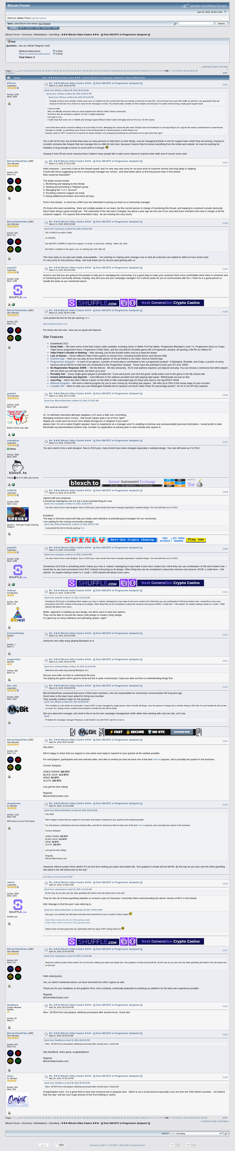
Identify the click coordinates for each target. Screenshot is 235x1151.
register (42, 18)
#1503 (225, 223)
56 (107, 71)
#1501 (225, 85)
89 (12, 73)
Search (29, 28)
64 (131, 71)
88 (9, 73)
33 (40, 71)
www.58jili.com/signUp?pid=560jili (57, 877)
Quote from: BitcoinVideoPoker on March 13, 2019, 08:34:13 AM (71, 524)
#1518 (225, 1007)
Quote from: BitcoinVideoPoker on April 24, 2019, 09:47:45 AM (70, 811)
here (87, 318)
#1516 (225, 884)
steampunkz (14, 803)
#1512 (225, 661)
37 (52, 71)
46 (78, 71)
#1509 (225, 549)
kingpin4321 (14, 659)
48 (84, 71)
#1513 (225, 687)
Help (22, 28)
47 (81, 71)
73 (157, 71)
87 (6, 73)
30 (31, 71)
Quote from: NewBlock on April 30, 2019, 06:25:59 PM (67, 1041)
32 (37, 71)
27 (22, 71)
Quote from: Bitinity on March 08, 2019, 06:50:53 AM (66, 90)
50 (90, 71)
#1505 (225, 312)
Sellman (11, 590)
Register (46, 28)
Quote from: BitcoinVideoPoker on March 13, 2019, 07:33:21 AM (71, 401)
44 (72, 71)
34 (43, 71)
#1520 (225, 1078)
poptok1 (11, 393)
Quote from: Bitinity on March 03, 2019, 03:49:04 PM (66, 702)
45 (75, 71)
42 (66, 71)
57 (110, 71)
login (34, 18)
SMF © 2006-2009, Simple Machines (129, 1146)
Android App (57, 358)
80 (179, 71)
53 (98, 71)
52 (96, 71)
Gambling (54, 34)
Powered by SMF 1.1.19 (100, 1146)
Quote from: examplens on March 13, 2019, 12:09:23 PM (68, 504)
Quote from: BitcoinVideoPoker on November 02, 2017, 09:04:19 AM (73, 910)
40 (60, 71)
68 (142, 71)
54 (102, 71)
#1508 (225, 492)
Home (13, 28)
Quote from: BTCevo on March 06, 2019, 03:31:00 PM (71, 97)
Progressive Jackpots (62, 361)
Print (225, 73)
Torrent (47, 24)
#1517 (225, 951)
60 (119, 71)
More (55, 28)
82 (185, 71)
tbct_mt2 (12, 686)
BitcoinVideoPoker (17, 161)
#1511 (225, 635)
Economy (27, 34)
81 (182, 71)
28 (25, 71)
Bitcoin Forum (12, 34)
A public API (57, 386)
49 (87, 71)
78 (173, 71)
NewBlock (12, 1005)
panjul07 (12, 267)
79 (176, 71)
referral (156, 759)
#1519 (225, 1035)
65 (134, 71)
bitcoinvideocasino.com (55, 323)
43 (69, 71)
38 (55, 71)
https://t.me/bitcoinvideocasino (34, 53)
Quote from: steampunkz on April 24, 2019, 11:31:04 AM (68, 890)
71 (151, 71)
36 (49, 71)
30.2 (41, 24)
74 (160, 71)
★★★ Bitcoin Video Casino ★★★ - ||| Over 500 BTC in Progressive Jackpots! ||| (105, 34)
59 (116, 71)
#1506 (225, 395)
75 (163, 71)
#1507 (225, 442)
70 (148, 71)
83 (188, 71)
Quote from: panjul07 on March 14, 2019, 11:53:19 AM (67, 598)
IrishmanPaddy (15, 633)
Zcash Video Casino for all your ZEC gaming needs (67, 923)
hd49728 (11, 490)
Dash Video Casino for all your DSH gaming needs (67, 920)
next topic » (224, 1121)
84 (191, 71)
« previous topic (209, 66)
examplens (13, 440)
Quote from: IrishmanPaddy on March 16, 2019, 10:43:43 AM (69, 667)
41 (63, 71)
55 (104, 71)
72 (154, 71)
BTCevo (11, 83)
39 (58, 71)
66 (137, 71)
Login (37, 28)
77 (170, 71)
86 (197, 71)
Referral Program (59, 383)
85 (193, 71)
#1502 (225, 163)
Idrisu (10, 1076)
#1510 (225, 592)
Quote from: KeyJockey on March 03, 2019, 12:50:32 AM (68, 229)
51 (93, 71)
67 (140, 71)
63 (128, 71)
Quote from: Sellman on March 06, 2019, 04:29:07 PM (69, 94)
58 (113, 71)
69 (146, 71)
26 (19, 71)
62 (125, 71)
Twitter (64, 190)
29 (28, 71)
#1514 (225, 742)
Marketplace (40, 34)
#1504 (225, 269)
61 (122, 71)
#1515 (225, 805)
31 (34, 71)
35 (46, 71)
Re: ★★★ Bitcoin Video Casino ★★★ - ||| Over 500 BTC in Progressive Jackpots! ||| (95, 83)
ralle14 (10, 882)
